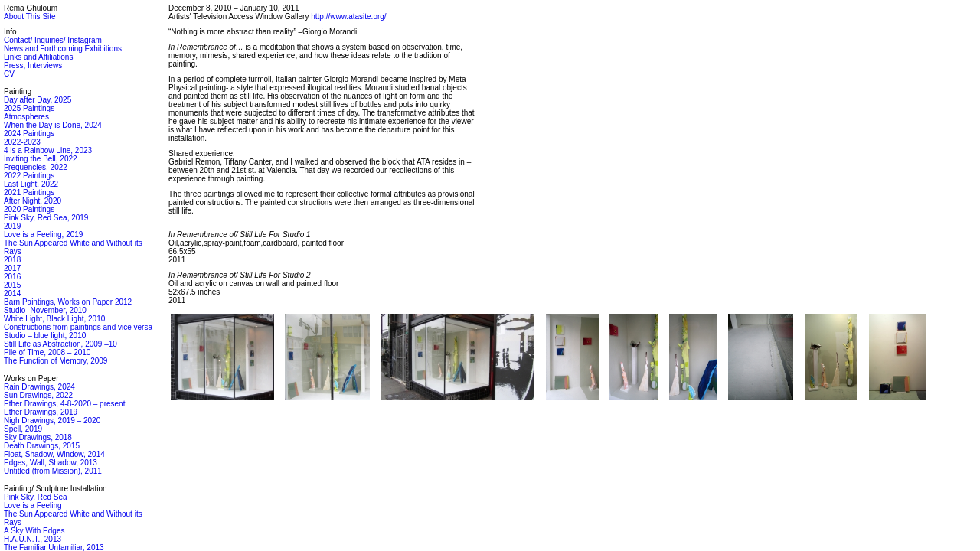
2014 (12, 293)
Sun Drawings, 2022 (38, 395)
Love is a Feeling (33, 505)
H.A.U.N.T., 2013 (32, 539)
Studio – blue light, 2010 (45, 335)
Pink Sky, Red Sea (35, 497)
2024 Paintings (29, 133)
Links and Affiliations (38, 57)
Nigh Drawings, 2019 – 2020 (52, 420)
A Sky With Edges (34, 531)
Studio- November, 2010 (45, 310)
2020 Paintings (29, 209)
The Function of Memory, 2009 (55, 361)
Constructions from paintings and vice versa (78, 327)
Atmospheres (26, 116)
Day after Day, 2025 (37, 100)
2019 (12, 226)
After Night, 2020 (32, 201)
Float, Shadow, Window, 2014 (54, 454)
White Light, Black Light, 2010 (54, 319)
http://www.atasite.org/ (348, 16)
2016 (12, 276)
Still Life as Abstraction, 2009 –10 (60, 344)
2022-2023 (22, 142)
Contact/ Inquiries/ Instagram (53, 40)
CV (9, 74)
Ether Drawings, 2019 (40, 412)
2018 (12, 260)
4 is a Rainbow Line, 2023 (48, 150)
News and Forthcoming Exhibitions (63, 48)
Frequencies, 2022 (35, 167)
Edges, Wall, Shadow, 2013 (50, 462)
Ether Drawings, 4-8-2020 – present (64, 403)
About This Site (30, 16)
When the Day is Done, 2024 (53, 125)
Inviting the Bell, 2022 (40, 159)
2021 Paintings (29, 192)
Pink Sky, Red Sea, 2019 (46, 218)
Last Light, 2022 (31, 184)
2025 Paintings (29, 108)
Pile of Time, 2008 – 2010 (47, 352)
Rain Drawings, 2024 (39, 387)
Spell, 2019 (23, 429)
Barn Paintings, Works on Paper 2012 (68, 302)
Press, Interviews (33, 65)
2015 (12, 285)
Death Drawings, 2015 (42, 446)
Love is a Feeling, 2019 (43, 234)
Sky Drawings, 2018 (38, 437)
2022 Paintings (29, 175)
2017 (12, 268)
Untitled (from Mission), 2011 (53, 471)
